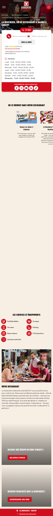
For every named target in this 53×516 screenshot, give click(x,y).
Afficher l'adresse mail (39, 36)
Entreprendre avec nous (19, 499)
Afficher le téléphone (19, 36)
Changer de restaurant (27, 514)
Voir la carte (26, 42)
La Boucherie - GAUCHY (28, 510)
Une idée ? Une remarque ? (48, 7)
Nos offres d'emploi (17, 457)
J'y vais (28, 30)
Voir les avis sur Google (12, 49)
